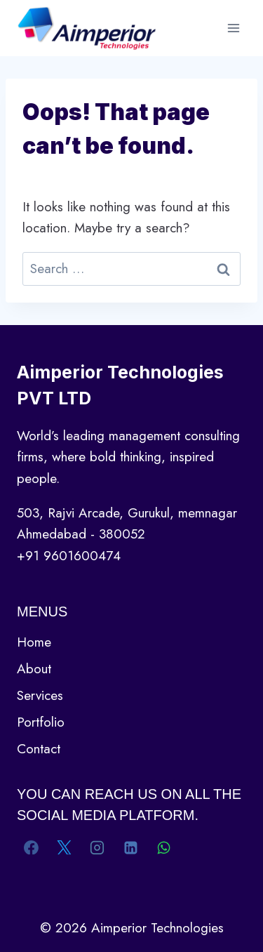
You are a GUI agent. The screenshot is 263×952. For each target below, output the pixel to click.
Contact (38, 748)
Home (34, 642)
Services (40, 695)
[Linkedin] (130, 847)
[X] (64, 847)
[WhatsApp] (163, 847)
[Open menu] (233, 28)
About (34, 668)
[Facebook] (31, 847)
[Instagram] (97, 847)
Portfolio (41, 722)
